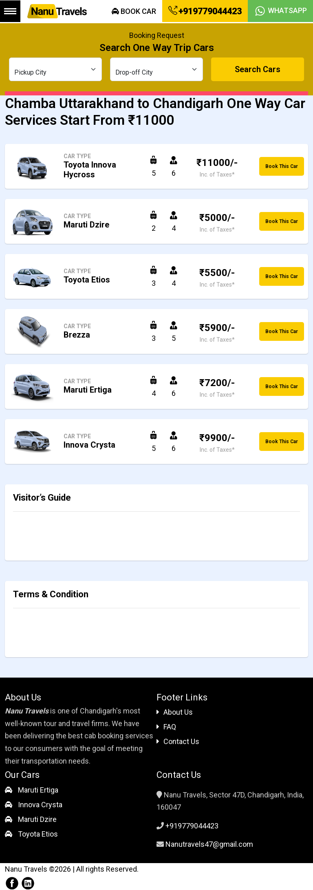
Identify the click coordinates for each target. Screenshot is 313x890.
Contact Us (177, 741)
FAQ (166, 726)
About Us (174, 712)
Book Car (134, 11)
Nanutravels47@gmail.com (209, 844)
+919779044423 (205, 11)
